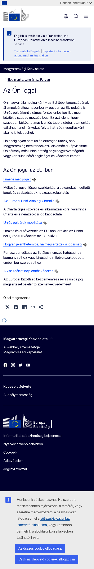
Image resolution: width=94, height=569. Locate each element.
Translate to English (27, 51)
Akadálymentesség (17, 395)
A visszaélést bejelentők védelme (28, 271)
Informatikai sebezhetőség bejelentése (32, 436)
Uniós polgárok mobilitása (22, 222)
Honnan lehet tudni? (76, 3)
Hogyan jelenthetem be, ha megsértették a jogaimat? (42, 244)
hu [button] (65, 16)
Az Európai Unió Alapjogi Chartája (28, 201)
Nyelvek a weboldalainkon (23, 444)
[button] (7, 307)
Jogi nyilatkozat (15, 469)
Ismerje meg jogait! (17, 179)
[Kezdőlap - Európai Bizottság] (16, 14)
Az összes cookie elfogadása (40, 548)
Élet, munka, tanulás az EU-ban (29, 79)
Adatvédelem (13, 461)
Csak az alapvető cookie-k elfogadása (46, 559)
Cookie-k (10, 452)
